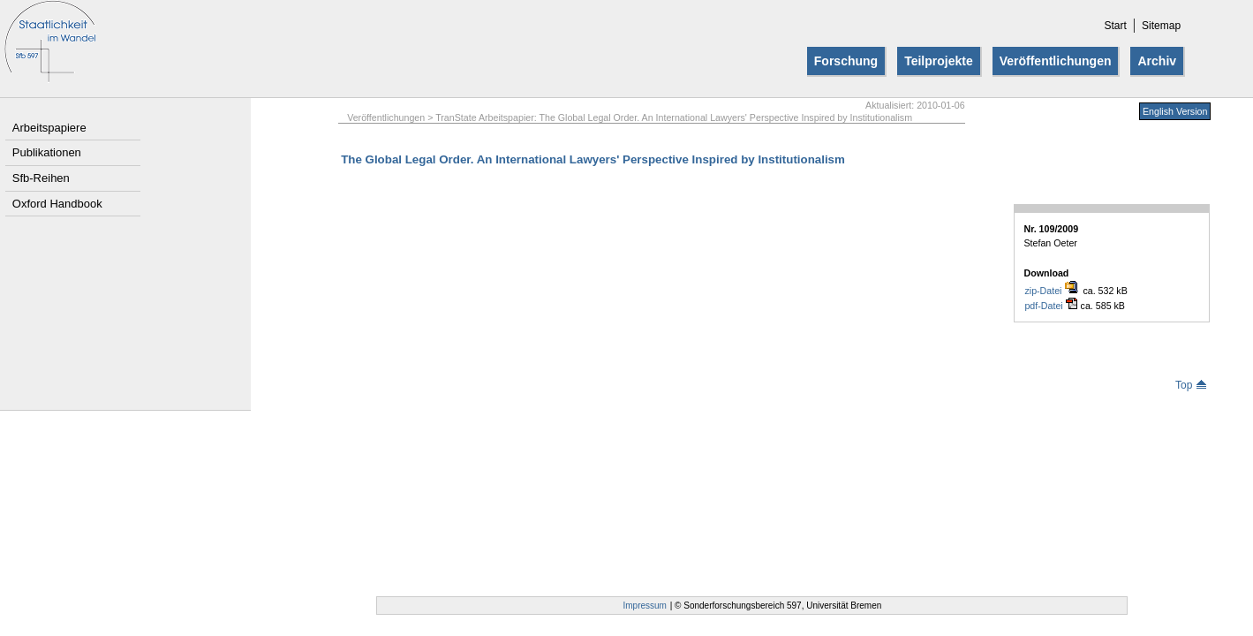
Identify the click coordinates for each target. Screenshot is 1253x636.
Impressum (645, 605)
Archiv (1156, 61)
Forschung (846, 61)
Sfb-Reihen (41, 178)
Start (1115, 25)
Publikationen (46, 152)
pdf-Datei (1050, 305)
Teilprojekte (938, 61)
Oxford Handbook (57, 203)
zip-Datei (1051, 290)
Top (1190, 385)
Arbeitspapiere (49, 127)
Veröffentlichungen (1056, 61)
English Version (1175, 111)
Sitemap (1161, 25)
